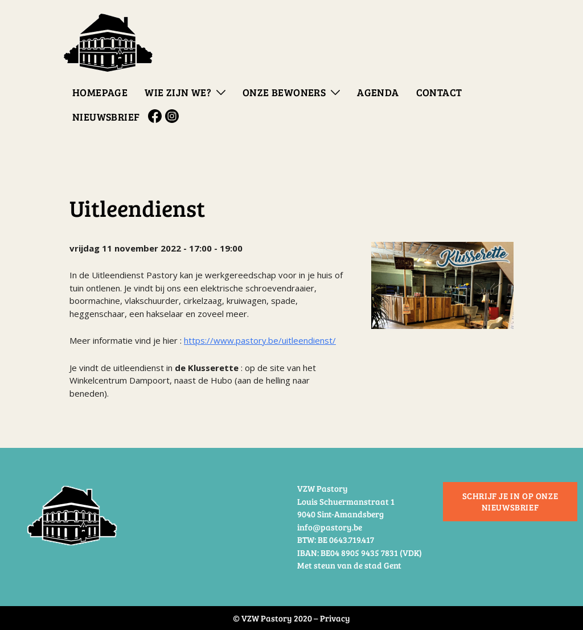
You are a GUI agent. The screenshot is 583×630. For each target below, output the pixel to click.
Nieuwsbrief (105, 116)
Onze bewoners (284, 92)
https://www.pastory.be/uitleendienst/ (260, 340)
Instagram (173, 116)
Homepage (100, 92)
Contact (439, 92)
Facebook (156, 116)
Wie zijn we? (178, 92)
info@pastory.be (329, 527)
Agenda (378, 92)
